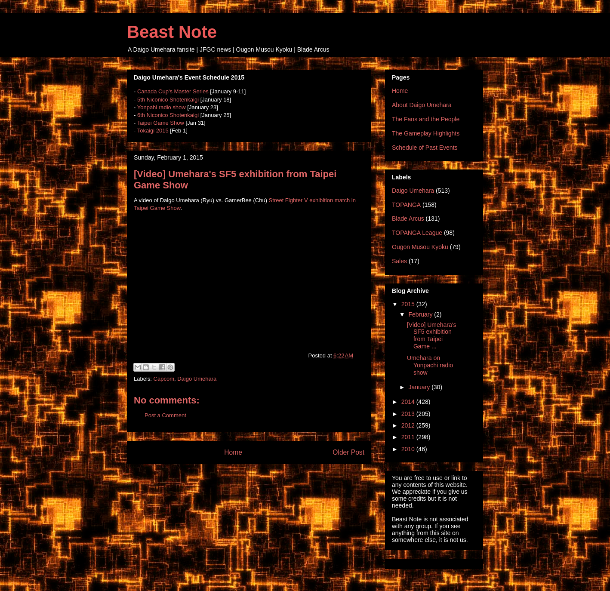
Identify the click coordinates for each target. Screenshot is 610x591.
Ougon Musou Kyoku (420, 246)
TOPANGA (406, 204)
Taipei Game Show (160, 123)
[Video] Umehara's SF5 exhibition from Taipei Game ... (431, 335)
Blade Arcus (408, 218)
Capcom (164, 379)
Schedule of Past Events (425, 147)
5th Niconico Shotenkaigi (168, 99)
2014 (408, 401)
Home (233, 452)
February (421, 314)
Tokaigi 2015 (153, 130)
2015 (408, 304)
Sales (399, 261)
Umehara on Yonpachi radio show (430, 365)
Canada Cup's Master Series (173, 91)
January (419, 387)
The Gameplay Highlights (425, 133)
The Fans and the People (425, 119)
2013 (408, 413)
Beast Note (172, 31)
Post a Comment (165, 415)
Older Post (348, 452)
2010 (408, 449)
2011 (408, 437)
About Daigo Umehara (422, 105)
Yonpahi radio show (161, 107)
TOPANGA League (417, 232)
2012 (408, 425)
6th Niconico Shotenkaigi (168, 115)
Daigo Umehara (196, 379)
